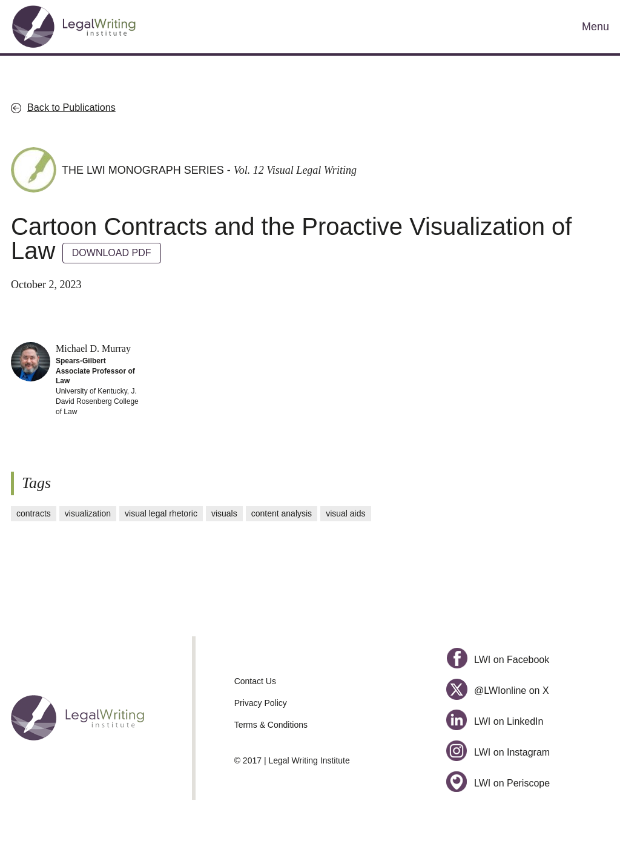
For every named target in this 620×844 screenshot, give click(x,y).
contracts (33, 513)
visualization (88, 513)
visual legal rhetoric (161, 513)
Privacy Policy (260, 703)
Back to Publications (71, 107)
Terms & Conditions (271, 725)
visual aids (345, 513)
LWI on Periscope (498, 783)
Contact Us (255, 681)
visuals (224, 513)
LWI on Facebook (497, 659)
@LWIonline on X (497, 690)
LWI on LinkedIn (494, 721)
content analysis (281, 513)
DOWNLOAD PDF (111, 253)
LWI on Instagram (498, 752)
